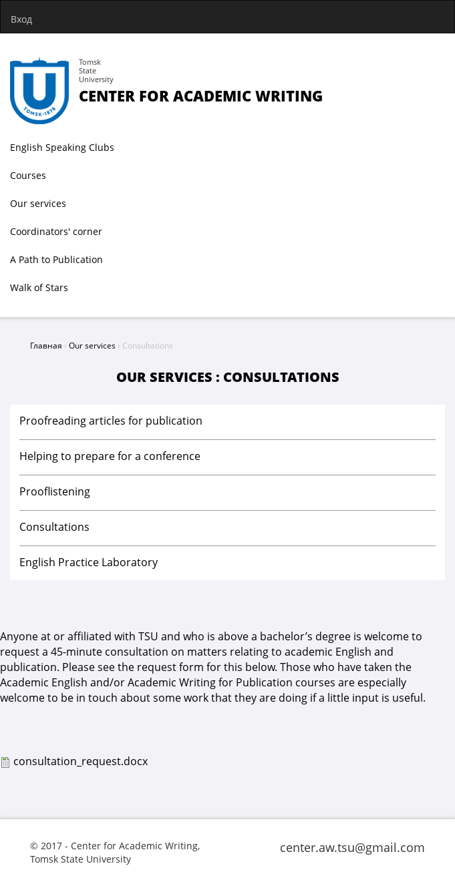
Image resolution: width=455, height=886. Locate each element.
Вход (21, 19)
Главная (46, 345)
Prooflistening (54, 491)
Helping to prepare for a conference (109, 456)
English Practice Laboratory (88, 562)
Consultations (54, 526)
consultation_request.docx (80, 761)
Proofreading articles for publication (110, 420)
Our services (92, 345)
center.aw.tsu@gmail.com (352, 847)
